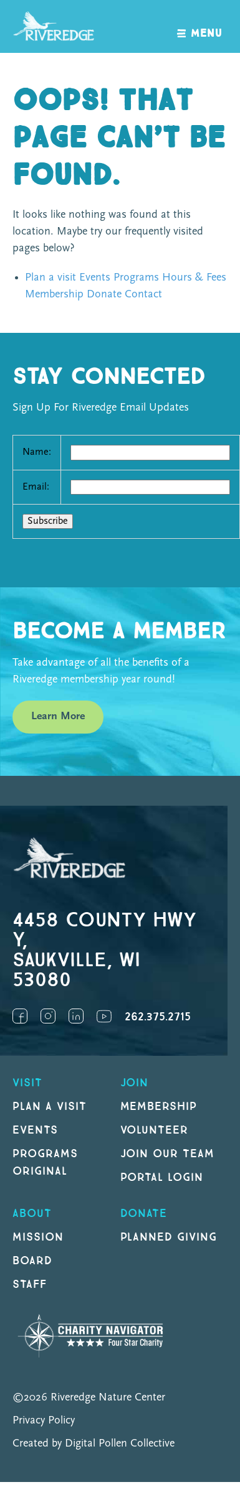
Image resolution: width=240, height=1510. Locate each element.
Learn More (58, 716)
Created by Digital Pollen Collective (93, 1444)
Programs (136, 278)
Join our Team (167, 1154)
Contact (143, 295)
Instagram (48, 1016)
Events (94, 278)
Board (32, 1261)
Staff (29, 1284)
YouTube (104, 1016)
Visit (27, 1083)
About (32, 1213)
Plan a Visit (49, 1106)
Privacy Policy (43, 1421)
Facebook (19, 1016)
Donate (104, 295)
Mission (38, 1237)
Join (134, 1083)
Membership (54, 295)
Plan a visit (50, 278)
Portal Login (162, 1177)
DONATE (144, 1213)
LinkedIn (76, 1016)
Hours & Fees (194, 278)
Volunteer (154, 1130)
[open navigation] (200, 26)
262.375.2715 (158, 1017)
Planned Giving (168, 1237)
